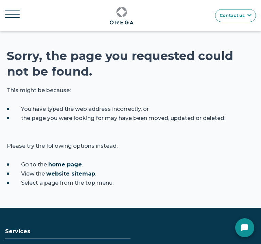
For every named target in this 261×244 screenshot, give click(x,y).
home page (65, 164)
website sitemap (70, 173)
